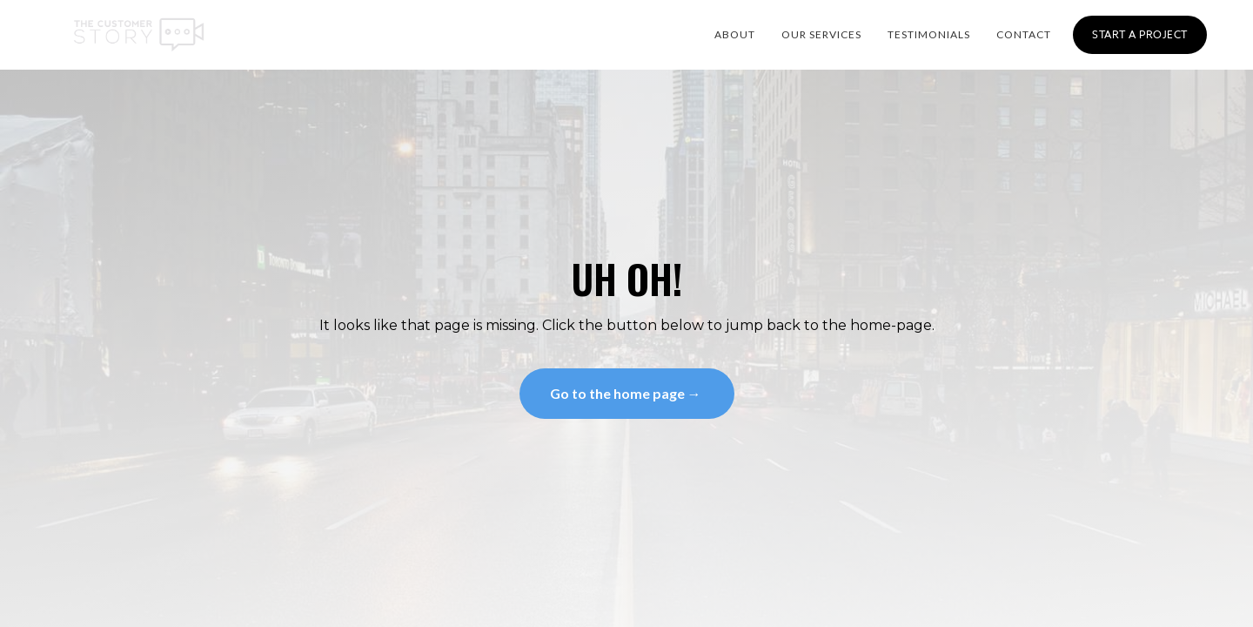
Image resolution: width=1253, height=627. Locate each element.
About (734, 34)
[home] (139, 34)
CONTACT (1023, 34)
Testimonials (929, 34)
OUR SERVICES (821, 34)
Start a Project (1140, 34)
